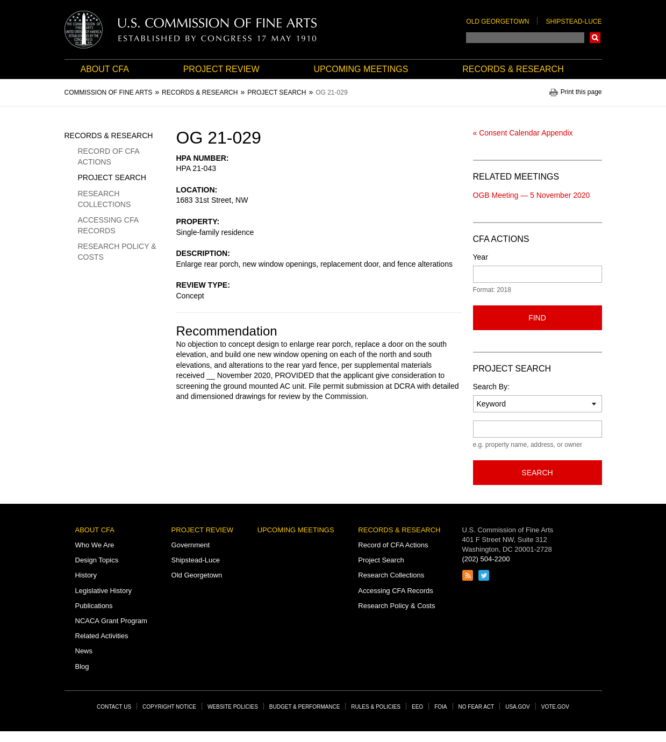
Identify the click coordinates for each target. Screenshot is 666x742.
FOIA (440, 707)
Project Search (112, 177)
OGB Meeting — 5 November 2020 (531, 195)
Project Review (221, 69)
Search (595, 37)
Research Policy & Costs (117, 251)
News (84, 651)
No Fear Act (477, 707)
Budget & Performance (304, 707)
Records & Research (512, 69)
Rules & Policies (375, 707)
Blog (82, 666)
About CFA (105, 69)
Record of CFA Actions (108, 156)
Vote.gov (555, 707)
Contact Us (114, 707)
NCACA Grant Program (111, 621)
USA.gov (517, 707)
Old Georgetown (497, 21)
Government (190, 545)
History (86, 575)
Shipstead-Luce (573, 21)
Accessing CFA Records (108, 225)
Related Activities (101, 636)
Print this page (581, 92)
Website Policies (232, 707)
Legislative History (103, 591)
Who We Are (94, 545)
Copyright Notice (169, 707)
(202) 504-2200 (486, 559)
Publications (94, 606)
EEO (417, 707)
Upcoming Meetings (360, 69)
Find (537, 317)
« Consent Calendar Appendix (523, 133)
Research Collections (104, 199)
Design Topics (97, 560)
